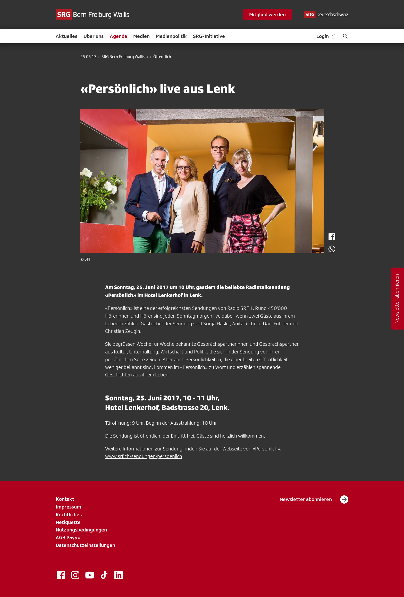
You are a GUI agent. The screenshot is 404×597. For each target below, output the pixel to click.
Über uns (93, 36)
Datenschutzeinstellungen (85, 545)
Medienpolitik (171, 36)
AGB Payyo (68, 537)
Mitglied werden (267, 14)
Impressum (68, 507)
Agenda (118, 36)
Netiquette (68, 522)
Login (326, 36)
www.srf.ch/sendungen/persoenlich (143, 456)
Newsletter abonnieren (314, 499)
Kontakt (65, 499)
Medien (141, 36)
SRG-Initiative (209, 36)
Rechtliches (69, 514)
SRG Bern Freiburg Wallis (123, 56)
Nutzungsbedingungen (81, 530)
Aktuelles (66, 36)
